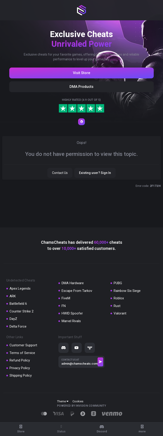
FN (64, 306)
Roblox (119, 298)
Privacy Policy (20, 368)
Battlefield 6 (18, 304)
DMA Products (81, 86)
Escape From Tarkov (77, 291)
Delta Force (18, 326)
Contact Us (60, 173)
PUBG (118, 283)
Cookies (77, 401)
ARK (13, 296)
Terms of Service (22, 353)
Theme (62, 401)
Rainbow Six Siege (127, 291)
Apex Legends (20, 288)
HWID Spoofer (72, 313)
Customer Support (23, 345)
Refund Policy (20, 360)
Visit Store (81, 73)
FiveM (66, 298)
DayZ (13, 319)
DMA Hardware (73, 283)
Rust (117, 306)
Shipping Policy (21, 375)
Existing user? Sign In (95, 173)
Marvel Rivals (71, 321)
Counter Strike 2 (22, 311)
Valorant (120, 313)
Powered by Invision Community (81, 405)
